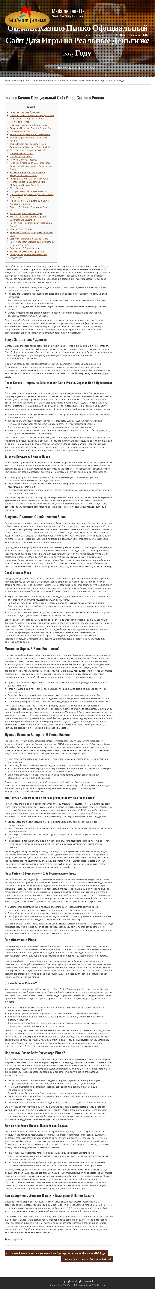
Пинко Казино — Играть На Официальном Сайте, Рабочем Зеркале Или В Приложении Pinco (32, 118)
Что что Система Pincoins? (23, 159)
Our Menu (120, 35)
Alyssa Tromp (88, 67)
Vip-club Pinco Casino (21, 229)
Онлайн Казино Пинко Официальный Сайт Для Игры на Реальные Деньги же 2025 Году (58, 1253)
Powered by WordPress (61, 1285)
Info (109, 35)
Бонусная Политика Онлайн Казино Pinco (31, 128)
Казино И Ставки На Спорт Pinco (27, 251)
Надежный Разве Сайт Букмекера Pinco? (30, 162)
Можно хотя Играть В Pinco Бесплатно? (30, 134)
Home (87, 35)
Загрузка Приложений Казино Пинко (29, 125)
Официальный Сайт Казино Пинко (28, 191)
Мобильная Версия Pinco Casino (26, 185)
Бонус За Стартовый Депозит (25, 112)
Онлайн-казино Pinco (21, 131)
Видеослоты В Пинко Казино (24, 248)
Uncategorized (15, 1239)
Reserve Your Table (139, 35)
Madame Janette (68, 11)
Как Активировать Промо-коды (26, 213)
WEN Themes (98, 1285)
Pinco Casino (16, 188)
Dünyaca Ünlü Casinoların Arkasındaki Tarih (85, 1259)
